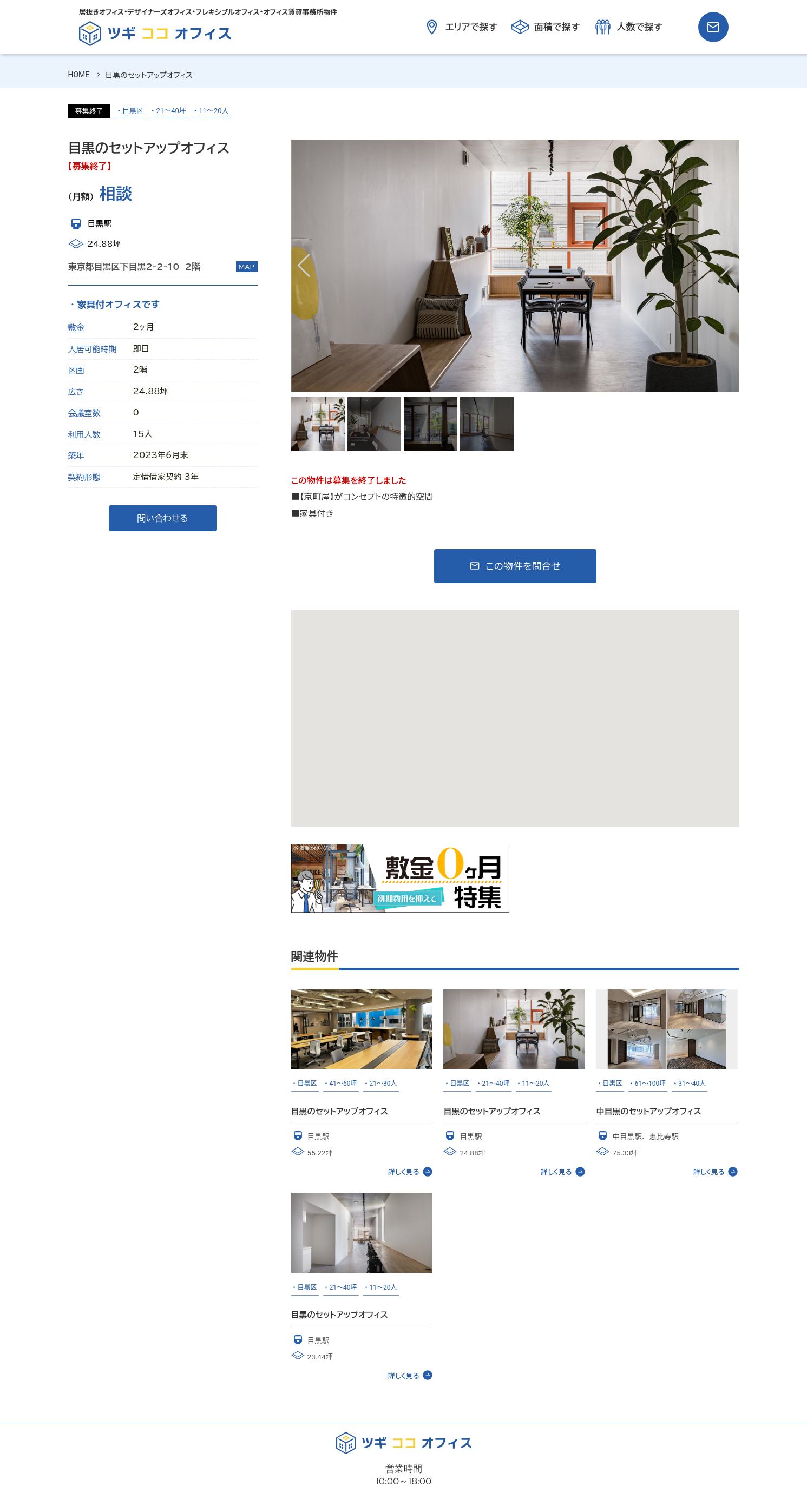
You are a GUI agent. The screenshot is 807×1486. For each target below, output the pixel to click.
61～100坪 (650, 1083)
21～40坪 (171, 111)
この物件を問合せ (523, 566)
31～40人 (692, 1083)
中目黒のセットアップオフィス (648, 1111)
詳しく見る (410, 1172)
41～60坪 (343, 1083)
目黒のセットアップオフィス (339, 1111)
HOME (79, 74)
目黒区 (132, 111)
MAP (247, 266)
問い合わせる (162, 518)
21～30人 (383, 1083)
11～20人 (213, 111)
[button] (726, 266)
